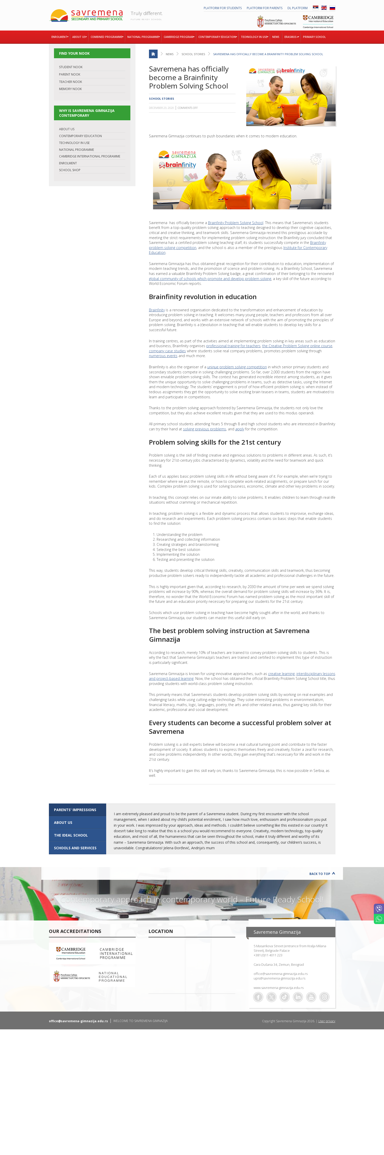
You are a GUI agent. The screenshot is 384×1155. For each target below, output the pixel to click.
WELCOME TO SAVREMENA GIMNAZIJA (140, 1021)
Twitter (271, 997)
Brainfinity (157, 310)
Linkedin (298, 997)
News (169, 54)
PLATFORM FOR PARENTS (264, 8)
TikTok (284, 997)
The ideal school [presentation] (71, 835)
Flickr (324, 997)
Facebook (258, 997)
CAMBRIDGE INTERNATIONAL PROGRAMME (89, 156)
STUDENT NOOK (71, 67)
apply (239, 429)
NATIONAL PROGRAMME (76, 150)
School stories (193, 54)
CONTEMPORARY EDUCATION (80, 136)
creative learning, (281, 673)
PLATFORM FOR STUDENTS (223, 8)
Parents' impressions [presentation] (75, 809)
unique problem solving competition (237, 366)
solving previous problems (204, 429)
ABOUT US (66, 129)
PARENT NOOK (69, 74)
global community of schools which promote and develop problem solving (210, 278)
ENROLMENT (68, 163)
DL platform (297, 8)
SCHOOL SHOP (69, 170)
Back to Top (319, 874)
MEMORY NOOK (70, 89)
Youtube (311, 997)
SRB (316, 7)
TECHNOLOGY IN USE (74, 143)
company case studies (167, 350)
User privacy (326, 1021)
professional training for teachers (233, 345)
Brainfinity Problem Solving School (235, 222)
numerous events (163, 355)
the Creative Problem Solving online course (297, 345)
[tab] (77, 809)
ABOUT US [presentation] (63, 822)
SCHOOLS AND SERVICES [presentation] (75, 847)
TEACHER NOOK (70, 82)
